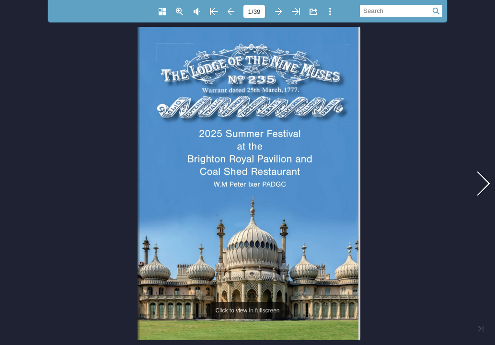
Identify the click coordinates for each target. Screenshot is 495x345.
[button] (162, 11)
